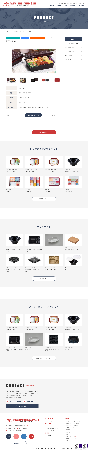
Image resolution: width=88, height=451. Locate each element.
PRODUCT (73, 39)
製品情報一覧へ (33, 115)
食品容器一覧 (17, 31)
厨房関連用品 (68, 59)
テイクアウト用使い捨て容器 (71, 43)
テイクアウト (44, 278)
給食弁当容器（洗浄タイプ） (71, 47)
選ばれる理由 (50, 421)
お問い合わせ (81, 5)
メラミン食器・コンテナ (70, 51)
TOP (7, 31)
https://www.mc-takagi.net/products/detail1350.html (34, 107)
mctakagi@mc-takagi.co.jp (14, 430)
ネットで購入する (44, 132)
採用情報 (72, 5)
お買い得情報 (69, 440)
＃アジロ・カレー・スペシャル (37, 38)
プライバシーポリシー (67, 448)
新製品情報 (69, 432)
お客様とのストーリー (71, 438)
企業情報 (59, 5)
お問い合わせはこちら (22, 406)
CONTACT (16, 443)
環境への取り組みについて (53, 428)
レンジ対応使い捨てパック (44, 198)
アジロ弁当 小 (9, 115)
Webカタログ (69, 434)
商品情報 (52, 5)
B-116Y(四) (52, 115)
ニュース (66, 5)
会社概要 (49, 426)
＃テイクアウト (25, 38)
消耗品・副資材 (68, 55)
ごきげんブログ (50, 430)
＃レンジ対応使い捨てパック (13, 38)
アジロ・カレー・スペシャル (44, 358)
